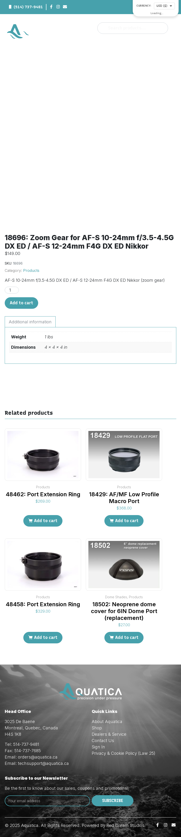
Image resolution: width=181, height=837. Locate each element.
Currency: (144, 5)
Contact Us (103, 740)
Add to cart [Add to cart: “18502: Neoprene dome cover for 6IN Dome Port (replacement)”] (127, 637)
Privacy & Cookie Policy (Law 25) (123, 753)
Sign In (98, 746)
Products (31, 270)
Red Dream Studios (125, 825)
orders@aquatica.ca (38, 757)
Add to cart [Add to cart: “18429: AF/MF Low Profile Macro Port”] (127, 520)
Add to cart (21, 302)
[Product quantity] (12, 290)
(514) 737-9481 (28, 7)
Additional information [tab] (30, 321)
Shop (97, 727)
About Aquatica (107, 721)
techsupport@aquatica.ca (43, 763)
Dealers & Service (109, 734)
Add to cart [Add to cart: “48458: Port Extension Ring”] (46, 637)
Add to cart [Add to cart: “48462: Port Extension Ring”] (46, 520)
